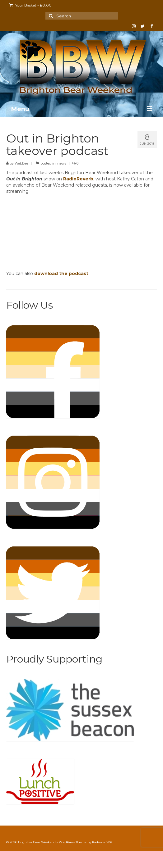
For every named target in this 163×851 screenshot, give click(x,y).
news (61, 163)
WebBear (22, 163)
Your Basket (30, 5)
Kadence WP (102, 842)
